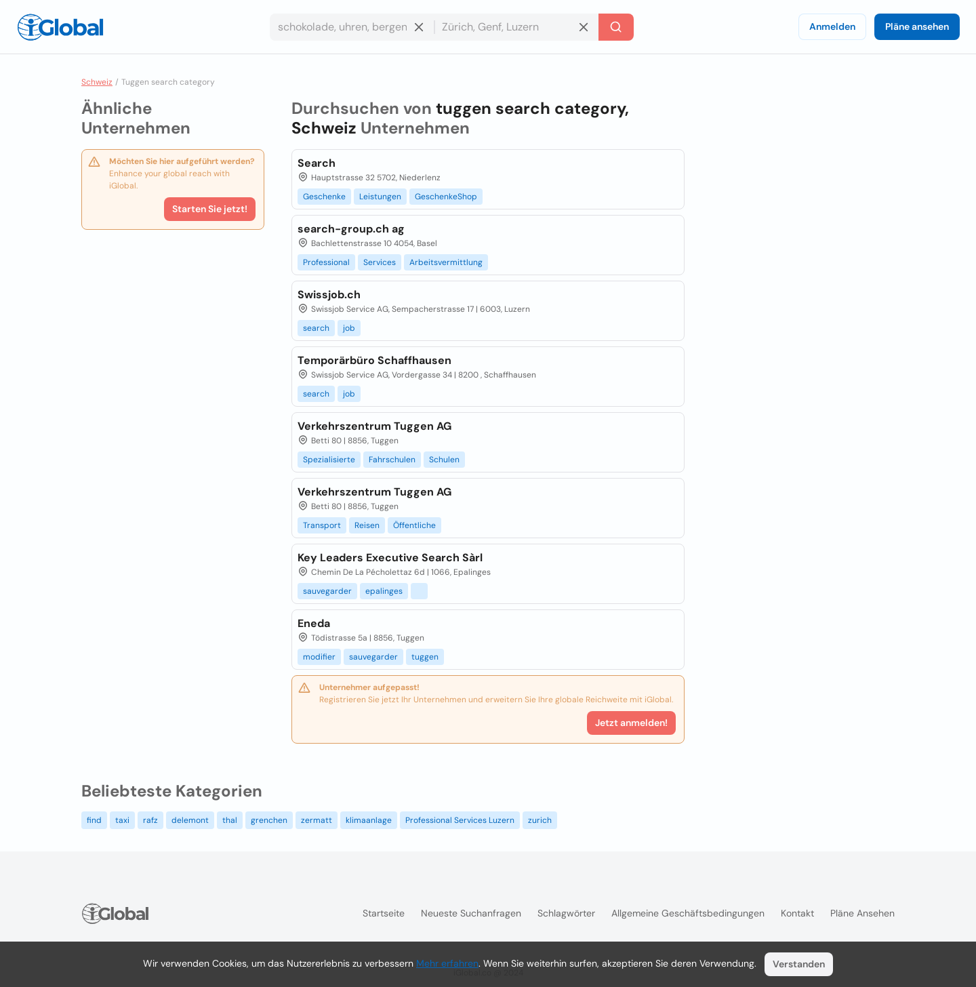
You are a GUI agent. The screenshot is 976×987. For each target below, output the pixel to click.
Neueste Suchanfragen (471, 913)
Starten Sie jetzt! (209, 209)
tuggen (425, 656)
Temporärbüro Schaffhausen (374, 360)
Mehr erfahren (447, 963)
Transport (322, 525)
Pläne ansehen (917, 26)
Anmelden (832, 26)
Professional (326, 262)
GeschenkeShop (446, 196)
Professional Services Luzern (459, 820)
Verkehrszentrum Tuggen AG (374, 426)
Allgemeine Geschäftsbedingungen (688, 913)
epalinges (384, 591)
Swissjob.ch (329, 294)
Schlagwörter (566, 913)
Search (317, 163)
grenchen (269, 820)
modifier (319, 656)
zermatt (316, 820)
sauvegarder (327, 591)
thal (229, 820)
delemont (190, 820)
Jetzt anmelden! (631, 723)
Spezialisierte (329, 459)
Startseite (384, 913)
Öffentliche (414, 525)
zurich (540, 820)
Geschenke (324, 196)
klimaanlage (369, 820)
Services (379, 262)
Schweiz (97, 82)
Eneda (314, 623)
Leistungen (380, 196)
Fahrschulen (392, 459)
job (349, 328)
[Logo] (60, 27)
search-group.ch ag (351, 229)
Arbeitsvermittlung (446, 262)
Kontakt (797, 913)
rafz (150, 820)
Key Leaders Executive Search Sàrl (390, 557)
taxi (122, 820)
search (316, 328)
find (94, 820)
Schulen (444, 459)
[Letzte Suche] (616, 27)
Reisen (367, 525)
